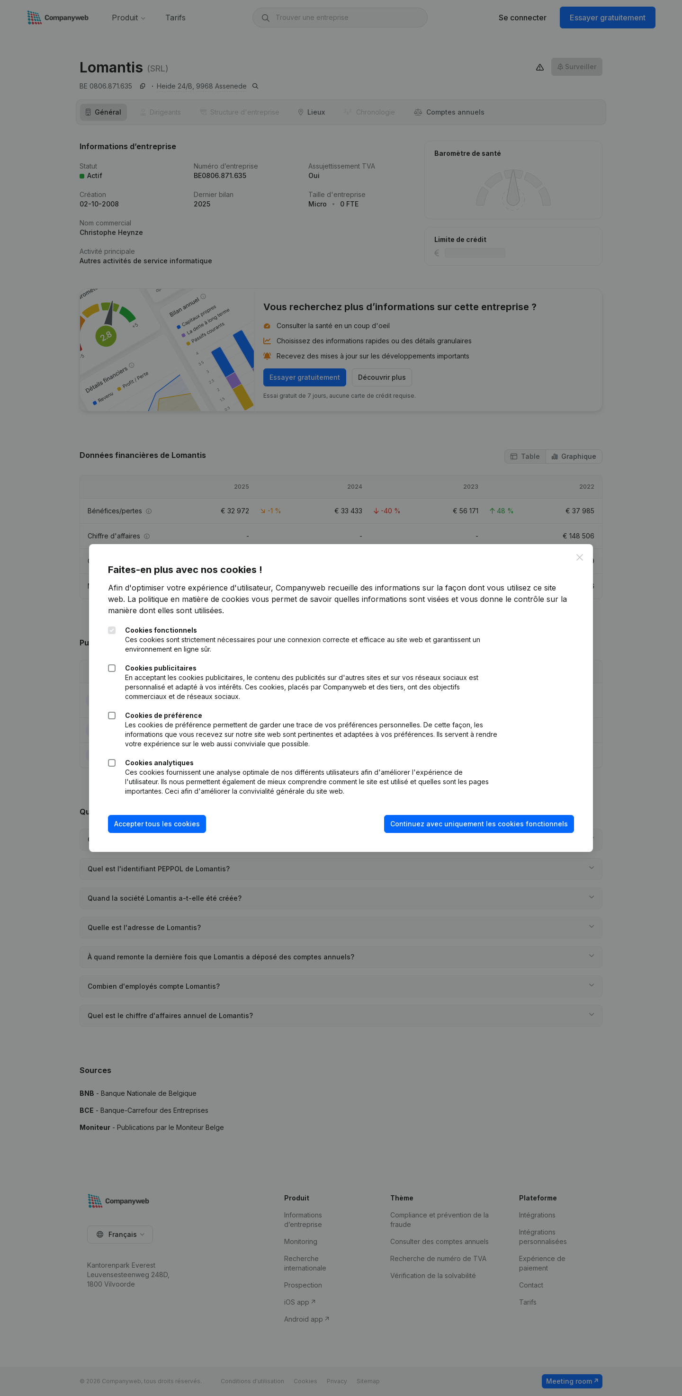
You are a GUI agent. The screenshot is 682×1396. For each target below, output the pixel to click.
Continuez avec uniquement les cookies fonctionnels (479, 824)
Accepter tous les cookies (157, 824)
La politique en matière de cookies (188, 599)
